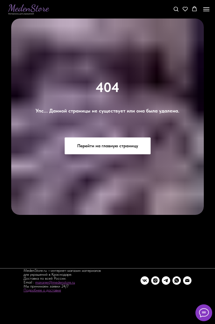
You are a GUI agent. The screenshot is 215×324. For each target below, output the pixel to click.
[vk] (145, 280)
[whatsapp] (176, 280)
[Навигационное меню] (206, 9)
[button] (176, 9)
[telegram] (166, 280)
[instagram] (155, 280)
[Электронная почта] (187, 280)
